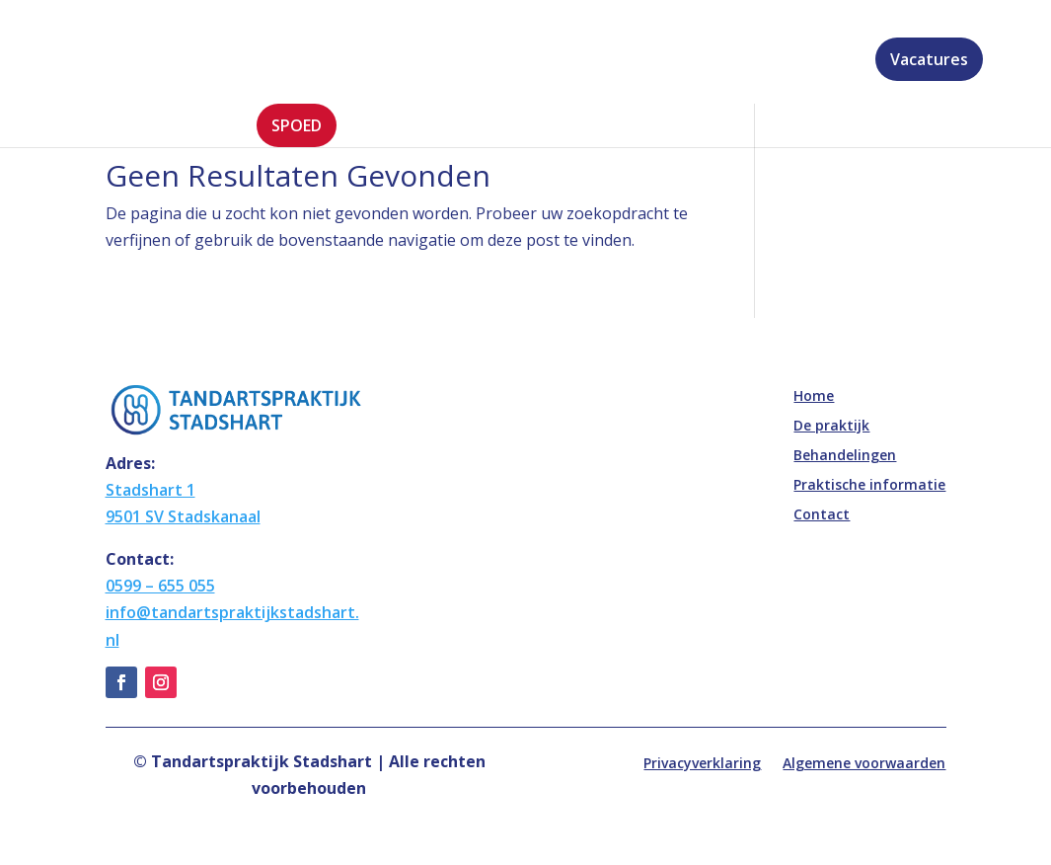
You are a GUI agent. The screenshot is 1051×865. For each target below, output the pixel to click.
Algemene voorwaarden (864, 764)
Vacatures (929, 59)
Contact (827, 61)
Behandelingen (498, 61)
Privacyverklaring (702, 764)
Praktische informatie (676, 61)
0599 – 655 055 (160, 585)
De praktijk (361, 61)
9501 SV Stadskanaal (183, 516)
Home (279, 61)
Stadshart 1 (150, 490)
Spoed (296, 125)
